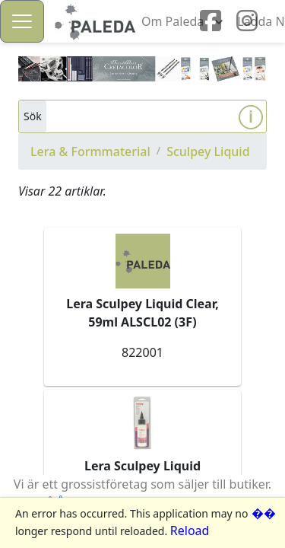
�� (264, 513)
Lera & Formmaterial (90, 151)
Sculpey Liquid (207, 151)
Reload (190, 530)
